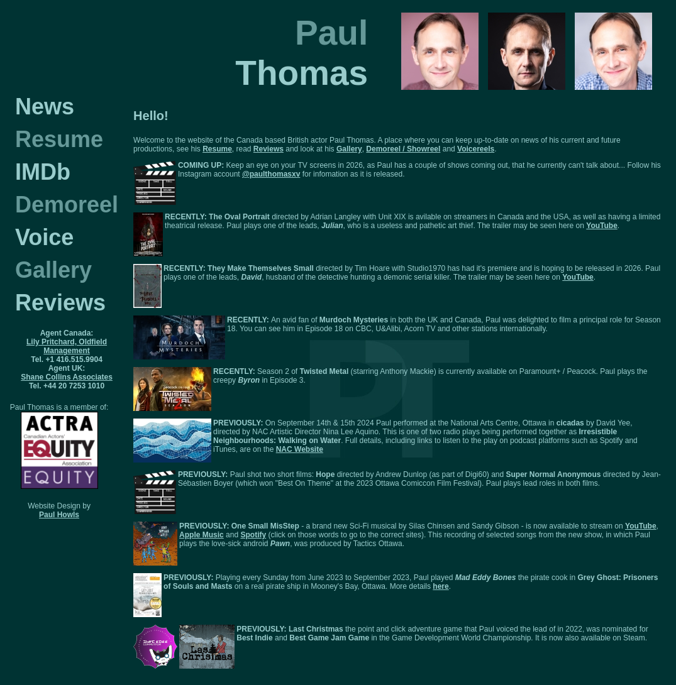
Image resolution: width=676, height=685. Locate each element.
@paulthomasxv (271, 174)
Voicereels (475, 149)
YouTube (602, 225)
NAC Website (299, 449)
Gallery (53, 270)
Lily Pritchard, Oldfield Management (66, 346)
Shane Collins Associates (67, 377)
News (44, 106)
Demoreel (66, 204)
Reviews (60, 302)
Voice (44, 237)
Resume (59, 139)
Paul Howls (59, 514)
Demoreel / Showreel (403, 149)
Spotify (253, 534)
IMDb (42, 172)
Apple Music (201, 534)
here (440, 586)
